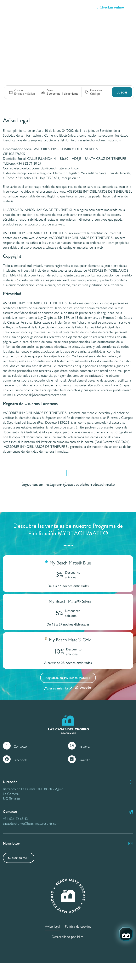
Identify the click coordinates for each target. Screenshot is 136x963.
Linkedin (84, 759)
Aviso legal (52, 926)
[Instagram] (72, 746)
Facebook (20, 759)
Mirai (80, 936)
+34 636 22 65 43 (15, 818)
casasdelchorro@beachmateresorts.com (31, 823)
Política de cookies (78, 926)
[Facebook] (7, 759)
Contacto (20, 746)
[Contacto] (7, 746)
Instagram (85, 746)
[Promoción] (99, 94)
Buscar (122, 92)
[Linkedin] (72, 759)
